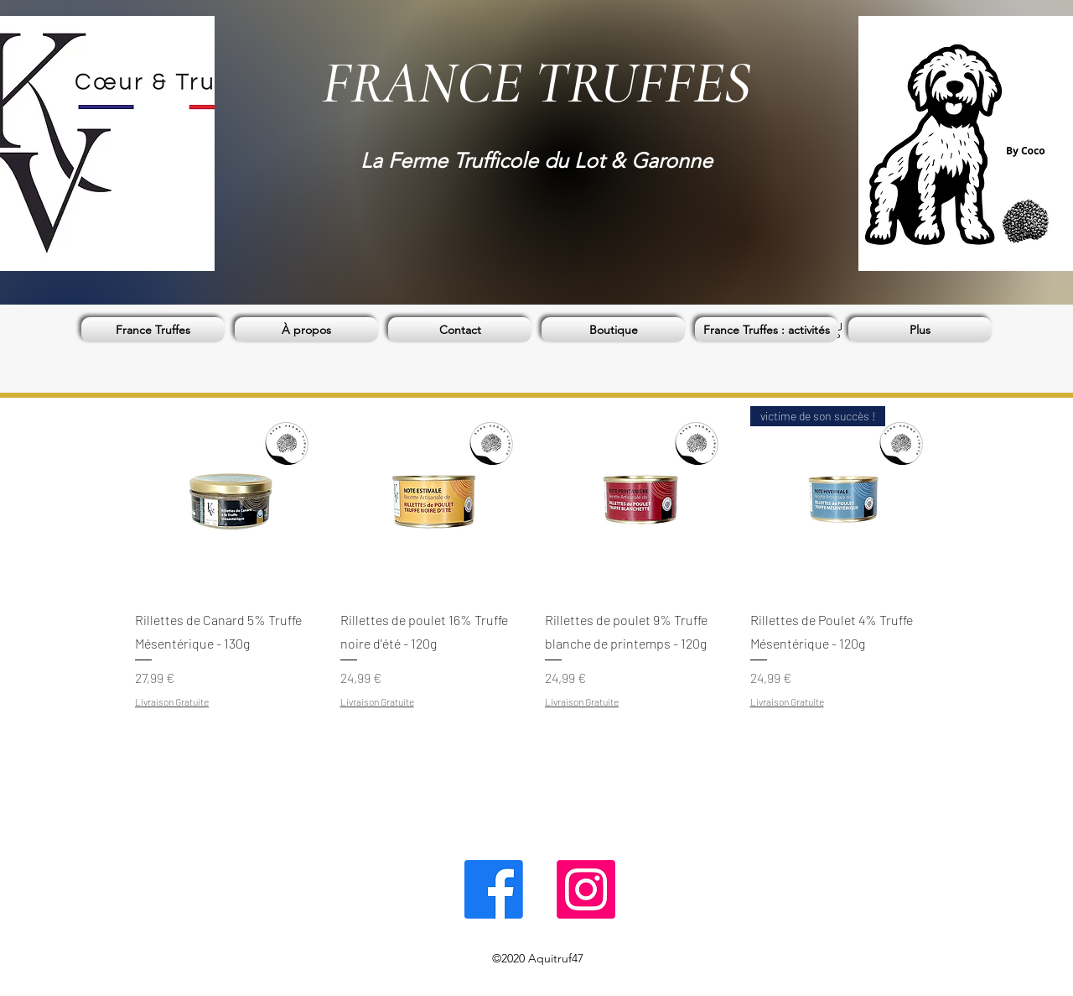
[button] (613, 329)
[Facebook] (493, 889)
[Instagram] (586, 889)
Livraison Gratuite (172, 701)
